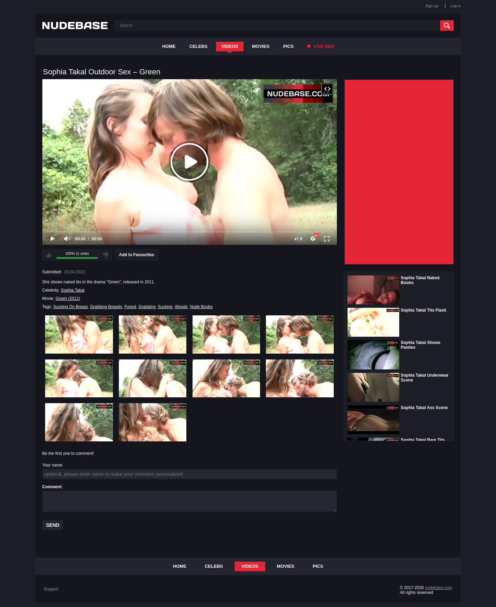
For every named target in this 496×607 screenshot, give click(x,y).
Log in (456, 6)
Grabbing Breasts (106, 306)
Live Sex (320, 46)
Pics (288, 46)
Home (169, 46)
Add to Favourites (136, 254)
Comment (51, 486)
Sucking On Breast (70, 306)
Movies (261, 46)
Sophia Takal (73, 290)
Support (51, 589)
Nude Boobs (201, 306)
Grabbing (146, 306)
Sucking (165, 306)
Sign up (431, 6)
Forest (130, 306)
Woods (181, 306)
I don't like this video (106, 255)
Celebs (198, 46)
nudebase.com (438, 587)
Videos (229, 46)
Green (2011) (67, 298)
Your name (52, 465)
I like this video (48, 255)
